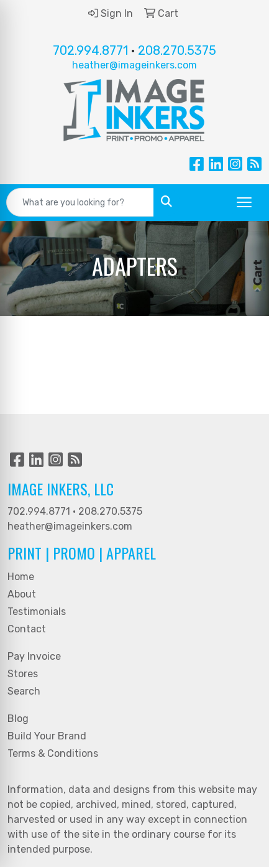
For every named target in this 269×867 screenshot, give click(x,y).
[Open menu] (244, 202)
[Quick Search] (80, 202)
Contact (26, 629)
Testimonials (36, 611)
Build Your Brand (46, 736)
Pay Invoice (34, 656)
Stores (22, 674)
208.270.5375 (177, 50)
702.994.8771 (90, 50)
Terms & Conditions (52, 753)
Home (20, 577)
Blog (18, 718)
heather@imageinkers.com (134, 65)
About (21, 594)
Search (23, 691)
